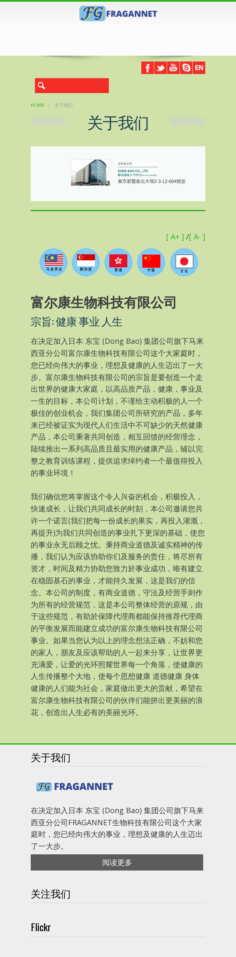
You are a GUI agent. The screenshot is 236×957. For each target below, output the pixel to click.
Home (37, 105)
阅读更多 (117, 862)
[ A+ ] (176, 237)
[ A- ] (197, 237)
